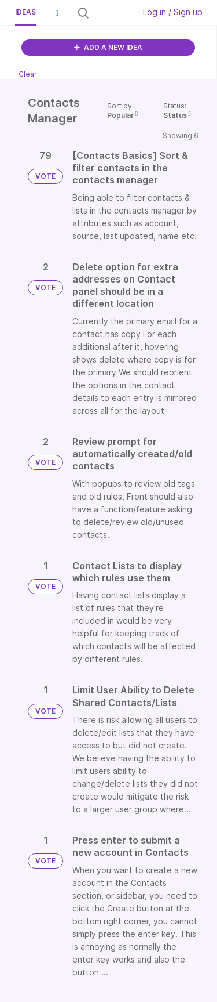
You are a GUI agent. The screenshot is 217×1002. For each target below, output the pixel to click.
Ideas (25, 12)
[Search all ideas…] (111, 13)
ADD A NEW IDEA (108, 47)
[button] (57, 12)
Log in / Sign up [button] (175, 12)
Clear (28, 74)
